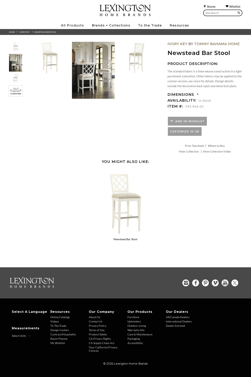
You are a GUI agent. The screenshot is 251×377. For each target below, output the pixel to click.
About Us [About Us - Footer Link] (94, 317)
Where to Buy (216, 145)
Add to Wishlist (189, 121)
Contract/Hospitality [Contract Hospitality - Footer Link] (63, 334)
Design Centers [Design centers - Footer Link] (59, 330)
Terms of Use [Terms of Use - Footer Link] (97, 330)
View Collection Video (217, 151)
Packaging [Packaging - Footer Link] (133, 338)
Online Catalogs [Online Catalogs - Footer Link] (60, 317)
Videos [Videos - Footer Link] (54, 321)
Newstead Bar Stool (45, 32)
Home (12, 32)
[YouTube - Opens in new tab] (225, 282)
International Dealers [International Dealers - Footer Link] (179, 321)
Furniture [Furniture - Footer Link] (133, 317)
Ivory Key (25, 32)
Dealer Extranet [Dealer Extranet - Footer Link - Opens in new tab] (175, 325)
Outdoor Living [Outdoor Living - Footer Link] (136, 325)
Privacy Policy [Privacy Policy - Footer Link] (97, 325)
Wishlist (233, 6)
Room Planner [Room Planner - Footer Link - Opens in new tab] (59, 338)
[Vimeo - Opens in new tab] (215, 282)
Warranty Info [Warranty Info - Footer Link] (136, 330)
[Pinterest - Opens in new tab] (205, 282)
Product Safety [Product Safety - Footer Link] (98, 334)
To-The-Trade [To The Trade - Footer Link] (58, 325)
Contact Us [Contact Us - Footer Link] (95, 321)
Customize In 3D (184, 131)
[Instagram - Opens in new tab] (185, 282)
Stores (209, 6)
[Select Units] (21, 336)
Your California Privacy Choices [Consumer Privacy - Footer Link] (103, 349)
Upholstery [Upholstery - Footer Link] (134, 321)
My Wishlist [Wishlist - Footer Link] (57, 343)
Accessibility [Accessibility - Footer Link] (135, 343)
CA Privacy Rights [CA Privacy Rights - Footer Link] (100, 338)
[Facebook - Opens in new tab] (195, 282)
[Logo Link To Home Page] (125, 15)
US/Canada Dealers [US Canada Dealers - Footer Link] (177, 317)
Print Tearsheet (194, 145)
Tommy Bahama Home (217, 44)
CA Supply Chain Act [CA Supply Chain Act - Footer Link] (101, 343)
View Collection (189, 151)
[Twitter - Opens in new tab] (234, 282)
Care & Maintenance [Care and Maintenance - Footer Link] (139, 334)
